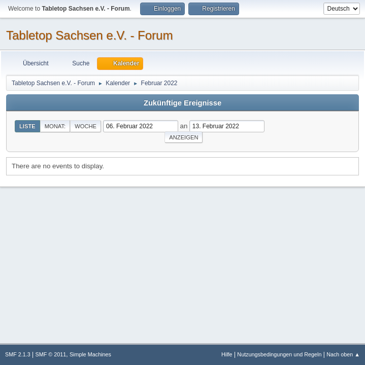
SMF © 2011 (51, 354)
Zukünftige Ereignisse (182, 103)
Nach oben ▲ (343, 354)
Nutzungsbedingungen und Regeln (279, 354)
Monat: (55, 126)
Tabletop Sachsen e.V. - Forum (89, 35)
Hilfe (227, 354)
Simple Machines (90, 354)
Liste (27, 126)
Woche (85, 126)
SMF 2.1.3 (17, 354)
